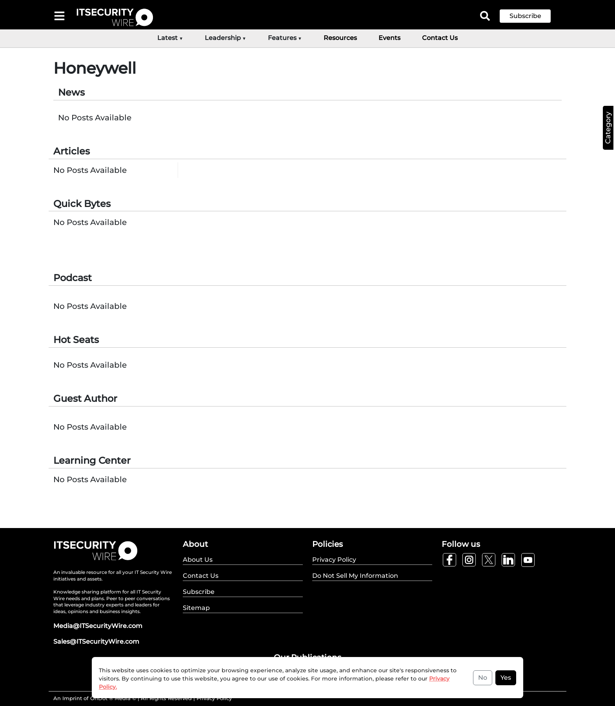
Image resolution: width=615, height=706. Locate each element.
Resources (340, 38)
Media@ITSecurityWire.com (97, 626)
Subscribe (525, 16)
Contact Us (440, 38)
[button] (531, 16)
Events (389, 38)
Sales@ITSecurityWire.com (96, 641)
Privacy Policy (214, 698)
